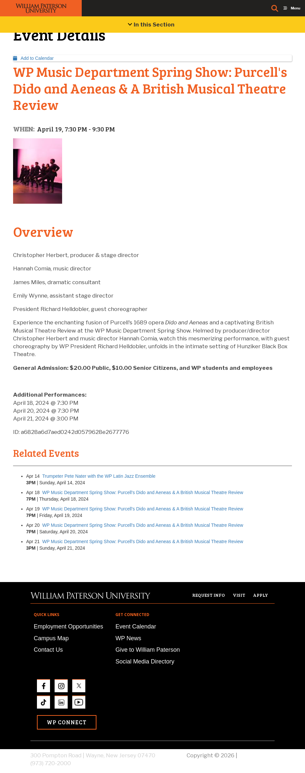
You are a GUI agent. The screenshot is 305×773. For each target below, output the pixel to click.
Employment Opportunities (68, 626)
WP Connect (67, 722)
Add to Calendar (33, 58)
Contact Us (48, 649)
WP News (128, 638)
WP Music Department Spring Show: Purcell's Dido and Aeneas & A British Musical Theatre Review (142, 492)
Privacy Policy (257, 755)
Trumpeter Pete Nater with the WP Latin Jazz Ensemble (98, 476)
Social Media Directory (144, 661)
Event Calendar (135, 626)
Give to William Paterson (147, 649)
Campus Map (51, 638)
